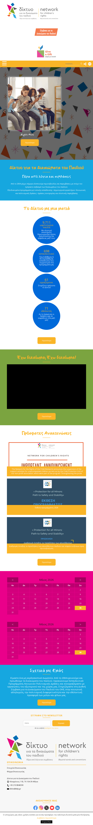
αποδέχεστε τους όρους (51, 728)
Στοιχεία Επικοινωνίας (16, 768)
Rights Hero (27, 134)
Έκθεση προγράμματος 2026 (46, 508)
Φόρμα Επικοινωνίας (16, 771)
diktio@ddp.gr (14, 789)
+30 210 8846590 (15, 785)
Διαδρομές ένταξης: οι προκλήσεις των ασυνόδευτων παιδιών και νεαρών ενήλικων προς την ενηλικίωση (46, 547)
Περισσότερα (29, 143)
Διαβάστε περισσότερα (46, 818)
